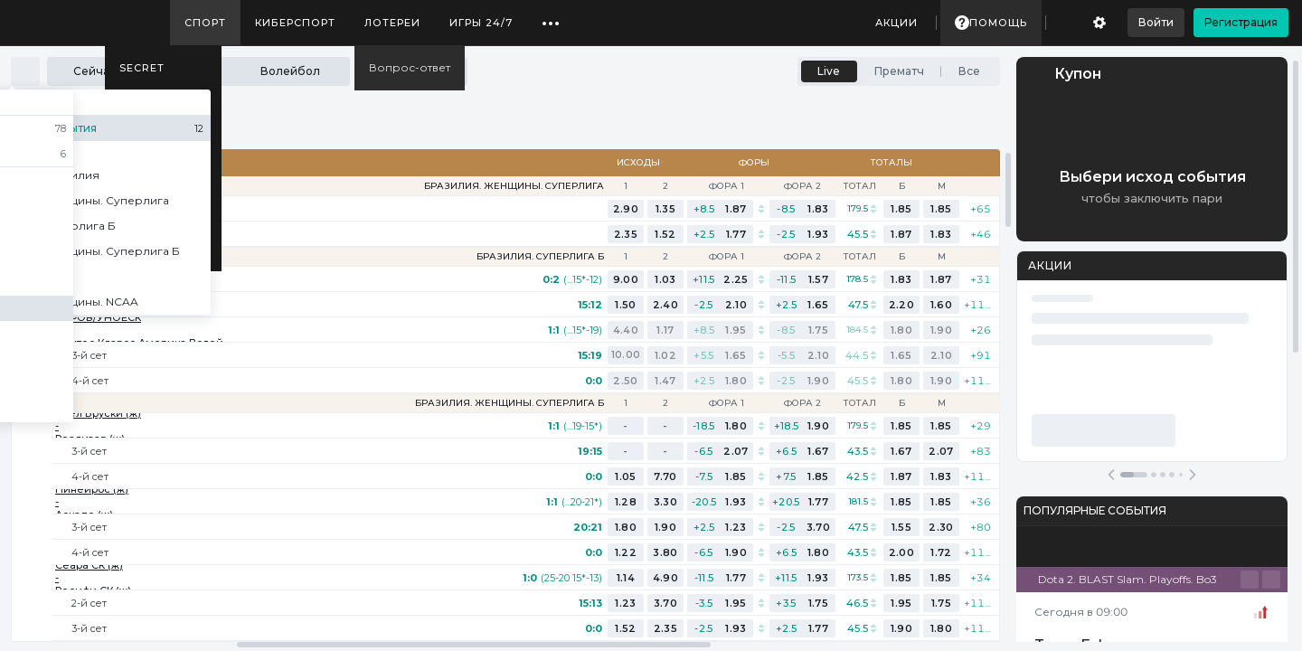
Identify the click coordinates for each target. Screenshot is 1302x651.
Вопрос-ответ (409, 67)
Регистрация (1241, 22)
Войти (1156, 22)
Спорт (205, 22)
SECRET (142, 67)
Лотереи (392, 22)
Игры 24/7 (481, 22)
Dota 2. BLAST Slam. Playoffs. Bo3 (1127, 579)
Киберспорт (295, 22)
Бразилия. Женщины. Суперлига (514, 186)
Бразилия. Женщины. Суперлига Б (509, 403)
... (551, 16)
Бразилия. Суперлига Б (540, 256)
